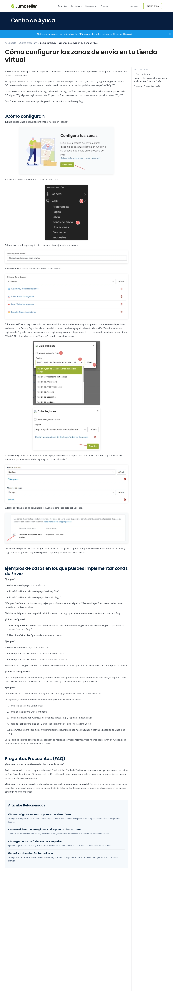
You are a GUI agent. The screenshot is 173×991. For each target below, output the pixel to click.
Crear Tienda (153, 6)
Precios (104, 6)
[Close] (170, 34)
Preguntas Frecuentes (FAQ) (147, 86)
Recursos (91, 8)
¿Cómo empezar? (28, 42)
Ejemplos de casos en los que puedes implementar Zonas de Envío (151, 79)
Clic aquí (127, 34)
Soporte (10, 42)
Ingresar (134, 6)
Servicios (76, 8)
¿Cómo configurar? (143, 74)
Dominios (62, 6)
